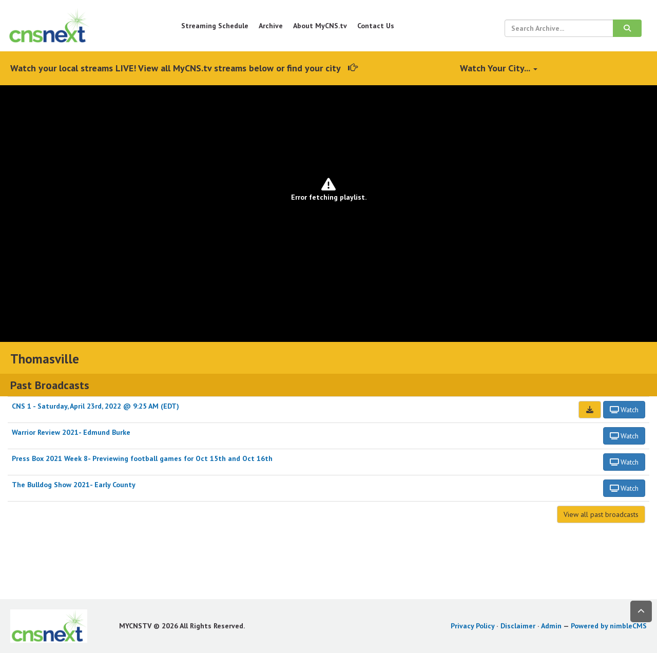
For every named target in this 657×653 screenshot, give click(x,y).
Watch (624, 409)
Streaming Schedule (214, 25)
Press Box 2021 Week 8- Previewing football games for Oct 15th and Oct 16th (142, 458)
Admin (551, 625)
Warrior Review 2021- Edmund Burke (71, 432)
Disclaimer (517, 625)
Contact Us (375, 25)
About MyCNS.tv (320, 25)
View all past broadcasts (601, 514)
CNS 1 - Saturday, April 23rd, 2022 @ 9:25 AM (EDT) (95, 406)
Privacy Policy (472, 625)
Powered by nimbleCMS (609, 625)
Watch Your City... (498, 68)
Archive (271, 25)
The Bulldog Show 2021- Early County (74, 484)
